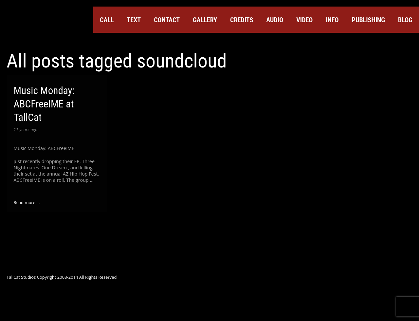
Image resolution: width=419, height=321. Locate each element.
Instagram (404, 41)
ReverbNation (380, 41)
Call (107, 20)
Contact (167, 20)
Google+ (345, 41)
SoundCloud (368, 41)
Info (332, 20)
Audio (274, 20)
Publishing (368, 20)
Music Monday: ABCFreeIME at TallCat (44, 104)
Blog (405, 20)
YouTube (356, 41)
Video (304, 20)
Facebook (333, 41)
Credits (241, 20)
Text (134, 20)
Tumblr (392, 41)
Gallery (205, 20)
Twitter (321, 41)
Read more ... (27, 202)
